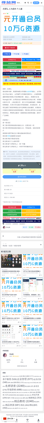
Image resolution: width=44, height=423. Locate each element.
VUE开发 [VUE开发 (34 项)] (16, 376)
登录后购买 (22, 176)
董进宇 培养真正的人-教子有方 (11, 318)
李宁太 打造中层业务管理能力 (32, 271)
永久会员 (32, 170)
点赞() (38, 227)
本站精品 (5, 269)
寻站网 (6, 227)
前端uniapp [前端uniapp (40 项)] (28, 382)
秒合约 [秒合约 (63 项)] (11, 401)
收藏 (31, 227)
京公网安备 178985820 (28, 416)
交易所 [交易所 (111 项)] (29, 376)
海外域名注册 (31, 67)
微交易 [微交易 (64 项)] (8, 392)
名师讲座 (15, 224)
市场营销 (26, 316)
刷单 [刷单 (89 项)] (10, 382)
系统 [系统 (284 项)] (24, 405)
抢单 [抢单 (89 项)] (32, 392)
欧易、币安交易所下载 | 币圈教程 (31, 60)
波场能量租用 (12, 63)
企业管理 (11, 37)
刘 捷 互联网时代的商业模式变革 (32, 342)
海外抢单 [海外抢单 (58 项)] (18, 398)
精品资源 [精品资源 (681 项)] (12, 404)
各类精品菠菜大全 (31, 63)
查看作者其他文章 (22, 366)
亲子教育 (5, 316)
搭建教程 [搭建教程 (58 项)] (23, 395)
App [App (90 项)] (5, 376)
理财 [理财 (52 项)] (5, 401)
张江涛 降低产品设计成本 (9, 295)
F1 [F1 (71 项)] (10, 376)
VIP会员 (14, 170)
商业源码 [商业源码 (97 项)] (29, 386)
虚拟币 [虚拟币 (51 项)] (18, 408)
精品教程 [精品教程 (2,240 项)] (24, 401)
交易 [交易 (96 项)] (22, 376)
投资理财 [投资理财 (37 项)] (26, 392)
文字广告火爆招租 (31, 214)
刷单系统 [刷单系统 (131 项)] (18, 382)
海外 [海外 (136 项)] (11, 398)
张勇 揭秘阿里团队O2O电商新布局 (32, 319)
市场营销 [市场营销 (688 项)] (14, 389)
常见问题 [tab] (15, 54)
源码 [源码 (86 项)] (25, 398)
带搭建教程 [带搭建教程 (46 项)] (26, 390)
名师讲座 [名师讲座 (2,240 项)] (15, 386)
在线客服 (35, 415)
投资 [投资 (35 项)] (21, 392)
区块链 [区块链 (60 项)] (35, 382)
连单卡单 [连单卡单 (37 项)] (24, 408)
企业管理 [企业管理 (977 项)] (25, 379)
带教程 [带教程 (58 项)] (33, 390)
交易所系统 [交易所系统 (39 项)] (37, 376)
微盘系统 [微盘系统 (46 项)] (15, 392)
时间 (8, 136)
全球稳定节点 (12, 60)
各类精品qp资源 (12, 67)
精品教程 (22, 224)
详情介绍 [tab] (7, 54)
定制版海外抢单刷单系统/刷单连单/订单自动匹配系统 (11, 272)
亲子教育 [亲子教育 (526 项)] (10, 379)
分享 (25, 227)
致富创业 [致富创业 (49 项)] (11, 408)
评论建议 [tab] (25, 54)
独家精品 (5, 340)
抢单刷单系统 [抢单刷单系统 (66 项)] (14, 395)
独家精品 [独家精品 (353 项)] (34, 397)
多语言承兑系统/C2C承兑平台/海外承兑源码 (11, 342)
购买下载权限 (10, 48)
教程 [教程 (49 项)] (29, 395)
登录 (36, 3)
